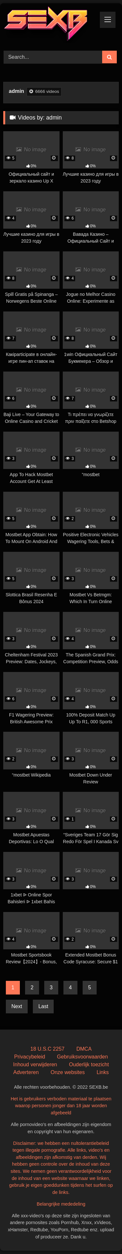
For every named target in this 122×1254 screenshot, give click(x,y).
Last (43, 1006)
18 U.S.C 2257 (47, 1049)
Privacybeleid (29, 1056)
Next (16, 1006)
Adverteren (26, 1072)
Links (103, 1072)
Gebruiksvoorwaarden (82, 1056)
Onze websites (67, 1072)
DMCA (84, 1049)
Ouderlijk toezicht (89, 1064)
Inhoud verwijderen (35, 1064)
